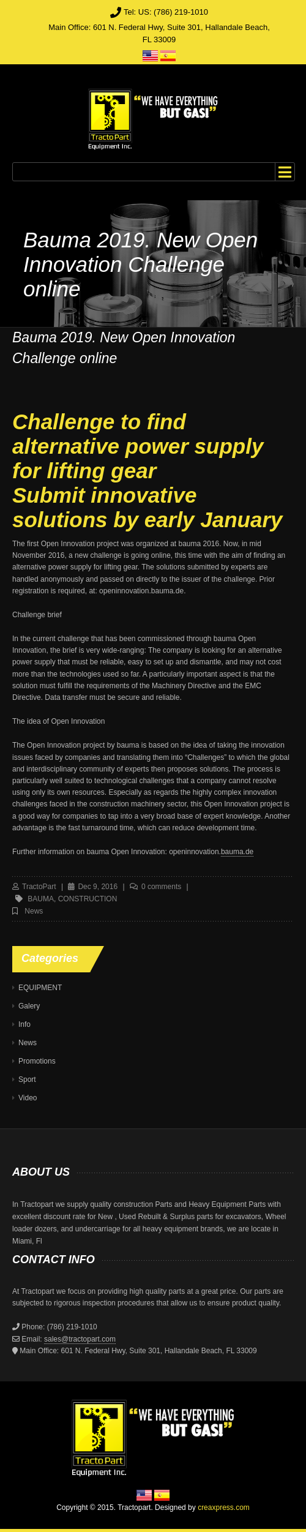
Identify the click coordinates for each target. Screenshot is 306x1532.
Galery (29, 1006)
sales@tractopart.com (80, 1339)
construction (88, 899)
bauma (41, 899)
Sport (27, 1079)
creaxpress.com (224, 1507)
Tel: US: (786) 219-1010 (166, 12)
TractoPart (39, 886)
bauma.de (237, 851)
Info (24, 1024)
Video (27, 1098)
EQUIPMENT (40, 987)
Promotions (37, 1061)
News (33, 911)
